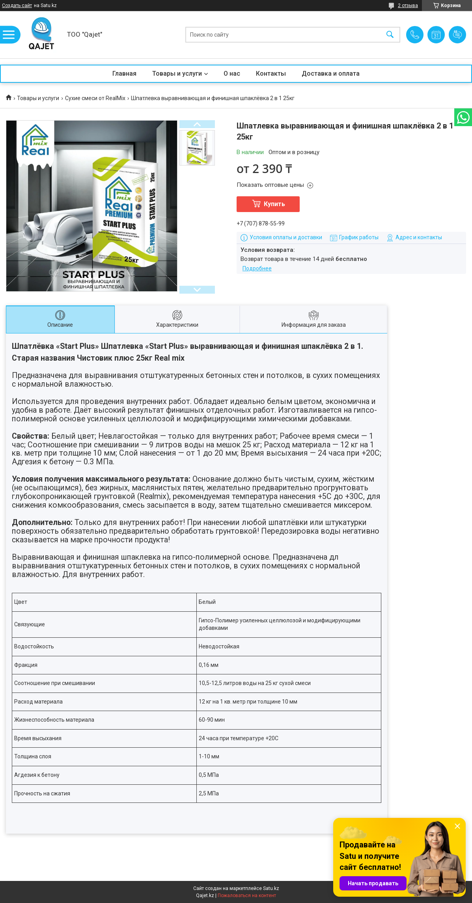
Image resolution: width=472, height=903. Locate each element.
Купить (274, 204)
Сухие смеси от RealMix (95, 98)
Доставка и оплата (331, 73)
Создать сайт (17, 5)
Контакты (271, 73)
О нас (232, 73)
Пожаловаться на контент (247, 895)
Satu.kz (271, 888)
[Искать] (390, 35)
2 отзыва (408, 5)
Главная (124, 73)
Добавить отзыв (457, 34)
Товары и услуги (177, 73)
